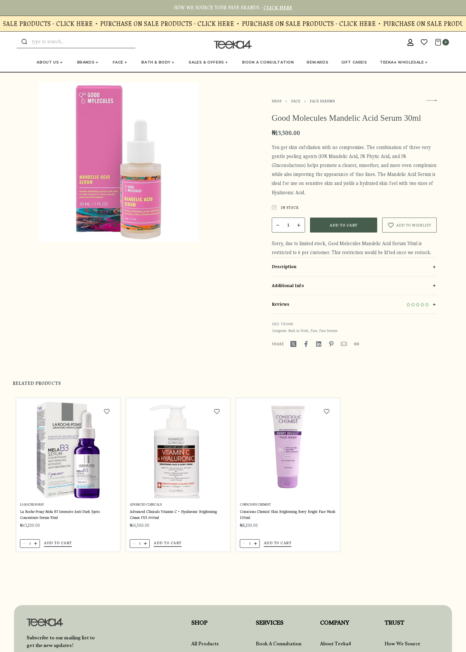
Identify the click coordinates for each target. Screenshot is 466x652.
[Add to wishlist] (409, 225)
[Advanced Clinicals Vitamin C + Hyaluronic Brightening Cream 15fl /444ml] (178, 457)
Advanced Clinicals (146, 510)
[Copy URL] (357, 344)
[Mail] (344, 344)
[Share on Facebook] (306, 344)
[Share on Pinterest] (331, 344)
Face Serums (322, 101)
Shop (277, 101)
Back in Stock (298, 330)
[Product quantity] (288, 225)
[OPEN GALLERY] (118, 162)
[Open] (424, 42)
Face (295, 101)
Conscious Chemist (256, 515)
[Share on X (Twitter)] (293, 344)
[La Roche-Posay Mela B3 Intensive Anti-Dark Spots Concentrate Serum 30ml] (68, 454)
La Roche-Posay (32, 508)
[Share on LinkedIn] (319, 344)
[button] (58, 546)
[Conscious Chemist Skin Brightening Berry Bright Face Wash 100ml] (288, 462)
